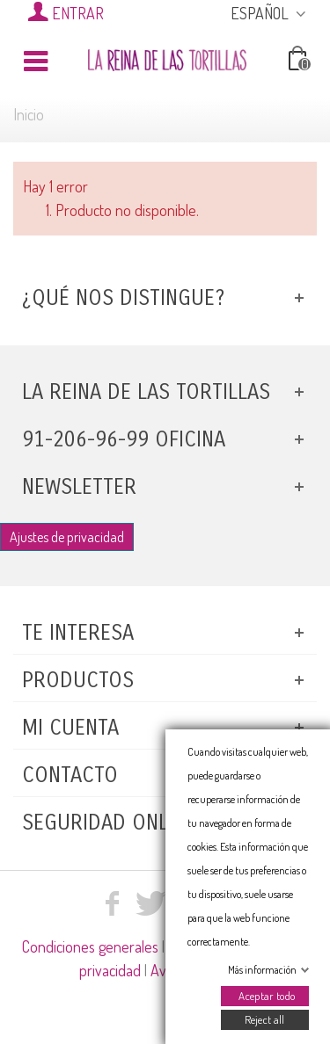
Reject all (264, 1019)
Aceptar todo (266, 996)
